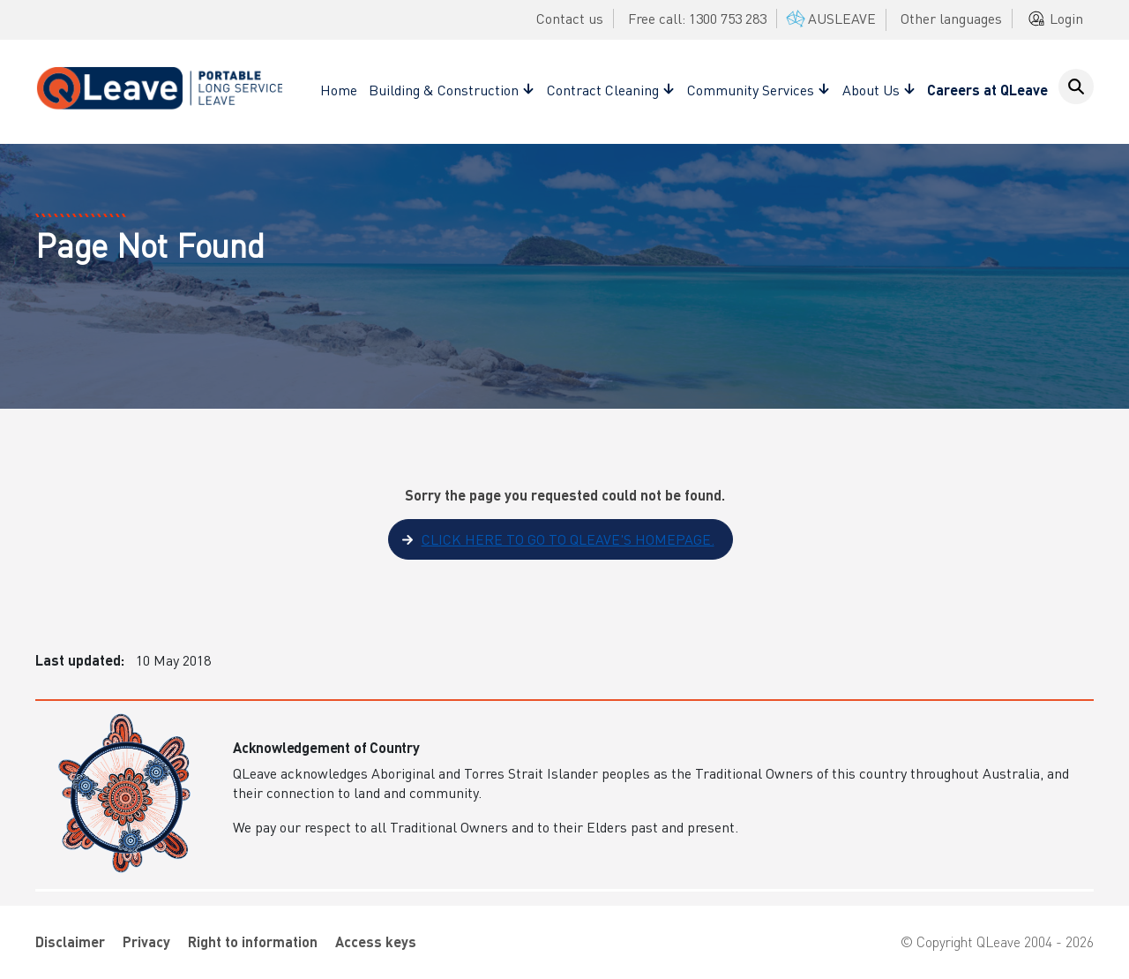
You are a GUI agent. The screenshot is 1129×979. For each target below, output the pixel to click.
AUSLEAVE (829, 18)
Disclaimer (70, 941)
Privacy (146, 941)
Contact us (569, 18)
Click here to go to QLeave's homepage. (568, 539)
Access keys (375, 941)
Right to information (253, 941)
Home (338, 89)
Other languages (951, 18)
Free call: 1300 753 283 (697, 18)
